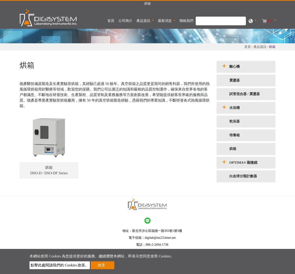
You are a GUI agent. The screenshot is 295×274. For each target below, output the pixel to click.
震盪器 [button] (234, 80)
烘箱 (49, 167)
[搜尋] (221, 21)
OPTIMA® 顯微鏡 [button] (243, 162)
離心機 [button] (234, 66)
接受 (101, 265)
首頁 (111, 20)
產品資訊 (260, 47)
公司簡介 (125, 21)
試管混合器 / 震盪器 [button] (244, 94)
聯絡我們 (186, 21)
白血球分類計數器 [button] (243, 176)
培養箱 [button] (234, 135)
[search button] (240, 23)
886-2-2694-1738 (157, 244)
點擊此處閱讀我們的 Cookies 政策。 (60, 265)
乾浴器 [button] (234, 121)
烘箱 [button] (232, 149)
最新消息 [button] (165, 21)
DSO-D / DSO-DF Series (49, 173)
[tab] (246, 67)
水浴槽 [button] (234, 108)
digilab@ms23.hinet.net (160, 237)
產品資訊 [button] (143, 21)
